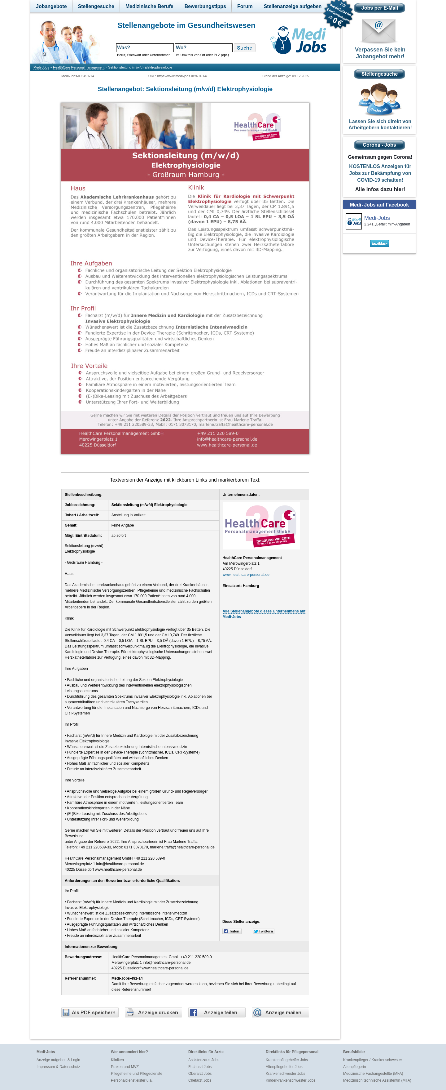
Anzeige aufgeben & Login (58, 1060)
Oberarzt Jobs (200, 1073)
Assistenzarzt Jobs (203, 1060)
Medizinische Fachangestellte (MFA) (373, 1073)
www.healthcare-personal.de (246, 574)
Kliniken (117, 1060)
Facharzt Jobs (200, 1067)
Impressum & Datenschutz (58, 1067)
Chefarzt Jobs (199, 1080)
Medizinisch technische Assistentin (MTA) (377, 1080)
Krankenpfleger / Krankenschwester (372, 1060)
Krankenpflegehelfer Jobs (287, 1060)
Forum (245, 6)
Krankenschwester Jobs (285, 1073)
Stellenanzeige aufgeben (293, 6)
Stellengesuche (96, 6)
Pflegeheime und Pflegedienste (136, 1073)
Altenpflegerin (354, 1067)
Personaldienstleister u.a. (132, 1080)
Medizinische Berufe (149, 6)
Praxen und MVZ (125, 1067)
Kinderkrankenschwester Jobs (290, 1080)
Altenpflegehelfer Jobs (284, 1067)
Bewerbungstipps (205, 6)
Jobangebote (51, 6)
